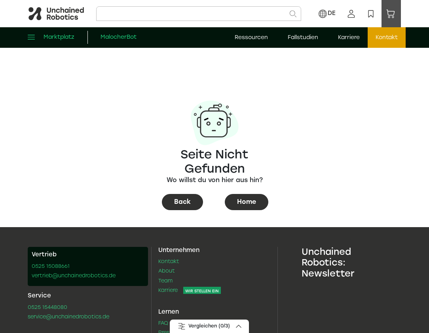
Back (182, 202)
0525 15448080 (47, 308)
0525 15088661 (51, 267)
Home (246, 202)
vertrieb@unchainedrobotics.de (74, 276)
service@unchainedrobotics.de (68, 317)
